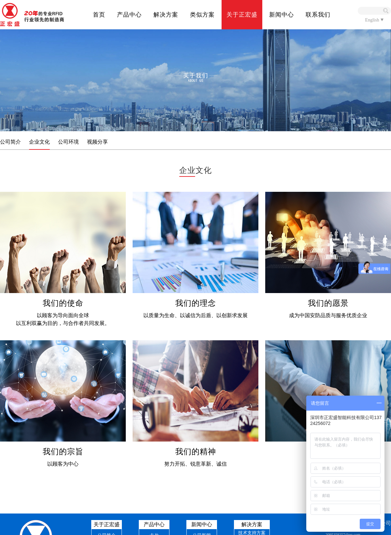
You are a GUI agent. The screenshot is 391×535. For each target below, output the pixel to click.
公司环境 (68, 142)
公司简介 (10, 142)
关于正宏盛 (241, 14)
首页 (99, 14)
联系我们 (318, 14)
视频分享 (97, 142)
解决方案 (165, 14)
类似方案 (202, 14)
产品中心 (129, 14)
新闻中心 (281, 14)
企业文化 (39, 142)
